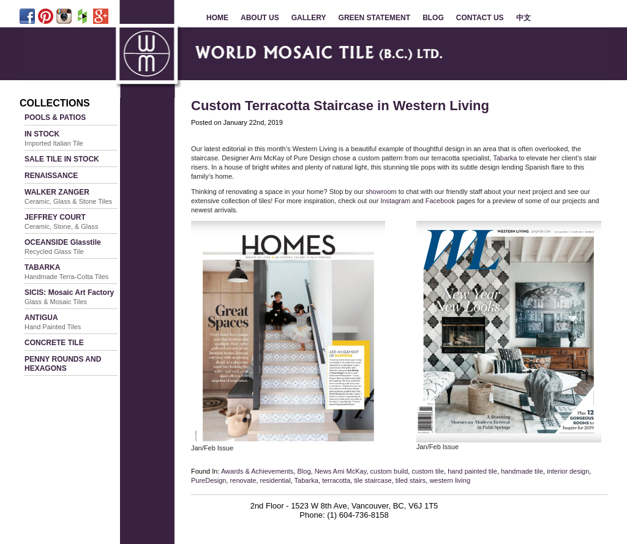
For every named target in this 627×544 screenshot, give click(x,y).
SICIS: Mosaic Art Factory (69, 296)
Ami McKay (350, 471)
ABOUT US (260, 17)
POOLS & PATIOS (55, 117)
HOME (217, 17)
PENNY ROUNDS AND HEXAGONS (62, 364)
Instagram (395, 200)
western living (449, 480)
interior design (568, 471)
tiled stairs (411, 480)
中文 (523, 17)
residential (275, 480)
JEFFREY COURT (61, 221)
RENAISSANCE (51, 175)
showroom (381, 191)
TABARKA (66, 271)
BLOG (433, 17)
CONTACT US (480, 17)
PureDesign (208, 480)
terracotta (336, 480)
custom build (389, 471)
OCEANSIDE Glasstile (62, 246)
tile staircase (372, 480)
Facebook (440, 200)
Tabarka (505, 158)
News (323, 471)
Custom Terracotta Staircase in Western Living (340, 105)
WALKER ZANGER (68, 196)
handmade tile (522, 471)
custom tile (427, 471)
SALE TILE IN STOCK (61, 159)
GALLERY (308, 17)
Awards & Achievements (257, 471)
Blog (303, 471)
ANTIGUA (52, 321)
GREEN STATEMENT (375, 17)
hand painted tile (472, 471)
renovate (243, 480)
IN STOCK (53, 138)
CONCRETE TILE (54, 342)
